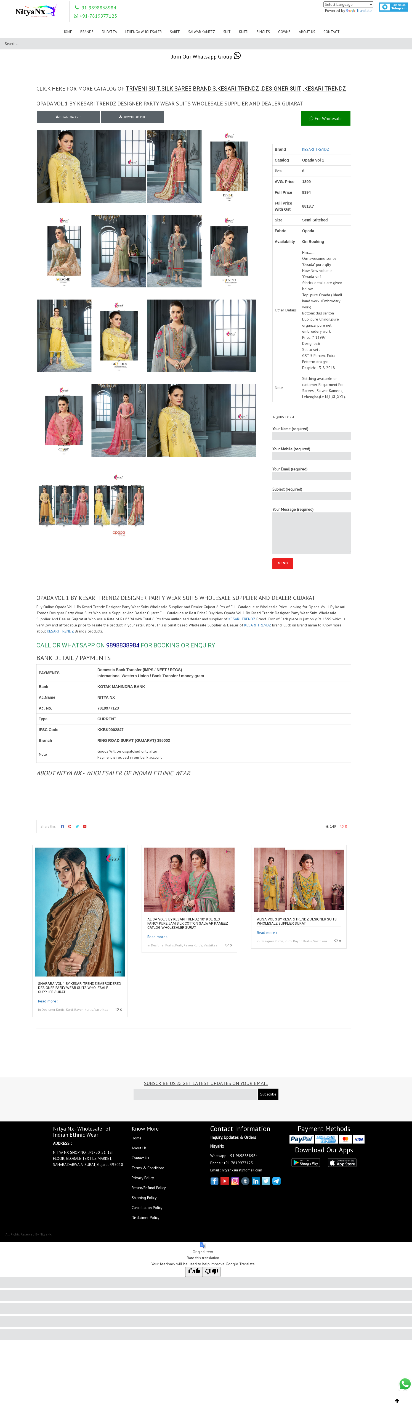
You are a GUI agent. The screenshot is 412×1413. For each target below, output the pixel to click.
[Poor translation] (211, 1272)
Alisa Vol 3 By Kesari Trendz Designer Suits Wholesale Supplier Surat (297, 921)
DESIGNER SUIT (281, 88)
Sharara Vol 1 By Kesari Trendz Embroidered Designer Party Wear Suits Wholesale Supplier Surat (79, 987)
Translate (359, 10)
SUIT (154, 88)
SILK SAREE (176, 88)
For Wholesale (326, 118)
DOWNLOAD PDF (132, 117)
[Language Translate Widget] (348, 4)
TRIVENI (136, 88)
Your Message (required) (311, 530)
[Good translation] (194, 1272)
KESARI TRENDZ (238, 88)
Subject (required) (311, 493)
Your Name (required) (311, 433)
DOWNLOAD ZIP (68, 117)
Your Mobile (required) (311, 453)
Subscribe (268, 1094)
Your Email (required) (311, 473)
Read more (47, 1001)
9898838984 (122, 645)
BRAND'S (204, 88)
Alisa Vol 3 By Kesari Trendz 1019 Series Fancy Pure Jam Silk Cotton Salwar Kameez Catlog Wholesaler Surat (187, 923)
